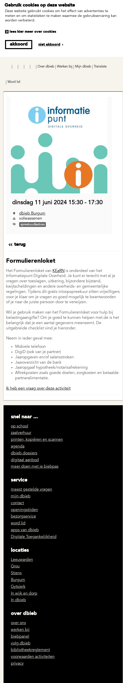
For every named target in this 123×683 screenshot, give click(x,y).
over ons (18, 623)
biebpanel (20, 637)
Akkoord (18, 44)
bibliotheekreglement (30, 650)
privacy (17, 664)
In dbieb (18, 600)
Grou (15, 566)
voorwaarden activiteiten (33, 657)
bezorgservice (23, 517)
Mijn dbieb (83, 67)
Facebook (9, 67)
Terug (19, 244)
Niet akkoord (49, 44)
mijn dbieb (20, 496)
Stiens (16, 573)
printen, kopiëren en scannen (37, 440)
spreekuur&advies (32, 224)
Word (14, 82)
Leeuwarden (22, 560)
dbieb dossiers (24, 453)
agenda (17, 447)
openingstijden (24, 510)
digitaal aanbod (25, 460)
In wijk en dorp (24, 594)
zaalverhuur (21, 433)
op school (19, 426)
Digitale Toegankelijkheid (33, 537)
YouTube (21, 67)
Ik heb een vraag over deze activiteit (38, 389)
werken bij (20, 630)
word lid (18, 523)
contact (17, 503)
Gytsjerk (18, 587)
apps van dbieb (25, 530)
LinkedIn (27, 67)
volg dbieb (20, 643)
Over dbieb (46, 67)
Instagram (15, 67)
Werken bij (64, 67)
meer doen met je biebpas (34, 467)
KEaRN (58, 271)
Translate (100, 67)
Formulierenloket (30, 261)
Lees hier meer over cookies (33, 31)
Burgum (18, 580)
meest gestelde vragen (31, 490)
